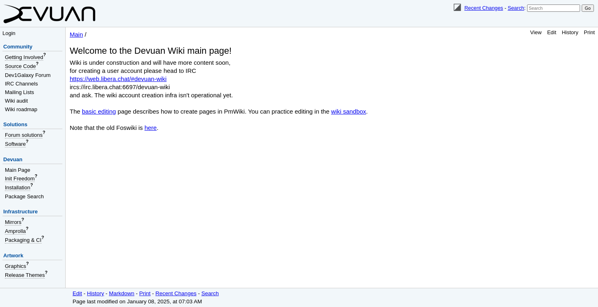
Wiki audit (16, 101)
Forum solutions (23, 135)
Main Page (17, 170)
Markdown (121, 293)
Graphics (15, 266)
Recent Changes (483, 8)
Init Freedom (20, 178)
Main (76, 34)
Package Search (24, 196)
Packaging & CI (23, 240)
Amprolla (15, 231)
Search (516, 8)
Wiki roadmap (21, 109)
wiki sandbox (348, 111)
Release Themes (25, 275)
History (570, 32)
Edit (551, 32)
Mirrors (13, 222)
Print (589, 32)
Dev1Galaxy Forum (28, 75)
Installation (17, 187)
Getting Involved (24, 57)
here (150, 127)
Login (8, 33)
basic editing (99, 111)
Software (15, 144)
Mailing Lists (19, 92)
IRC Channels (21, 84)
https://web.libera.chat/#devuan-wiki (118, 78)
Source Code (20, 66)
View (536, 32)
